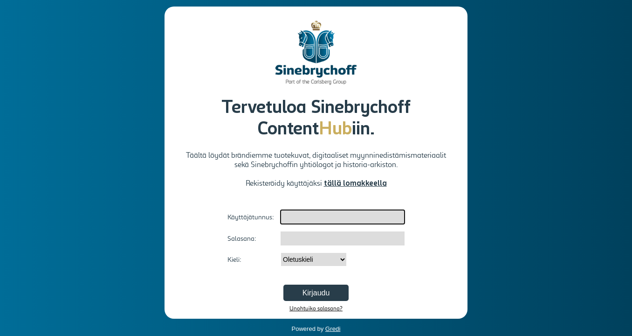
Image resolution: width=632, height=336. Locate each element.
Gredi (333, 328)
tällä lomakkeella (355, 184)
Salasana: (241, 238)
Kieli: (234, 259)
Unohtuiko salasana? (316, 308)
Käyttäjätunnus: (250, 217)
